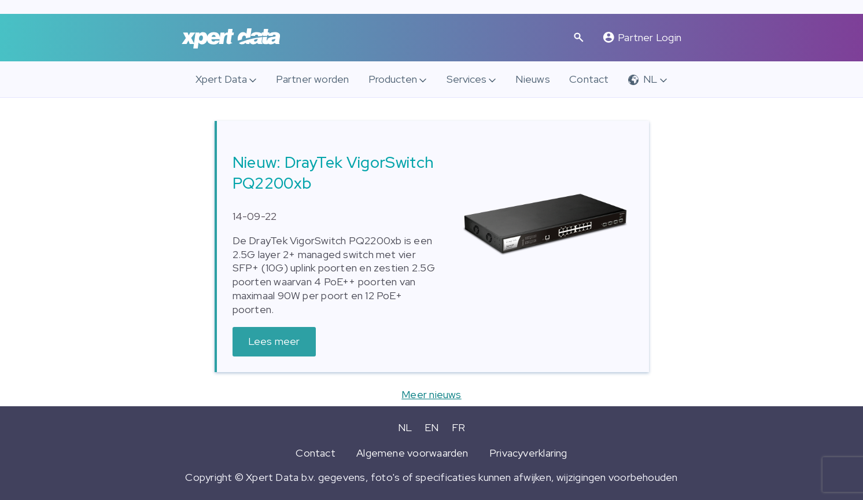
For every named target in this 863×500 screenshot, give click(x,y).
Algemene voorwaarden (412, 452)
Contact (589, 79)
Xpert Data (221, 79)
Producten (392, 79)
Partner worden (312, 79)
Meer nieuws (431, 394)
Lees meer (274, 341)
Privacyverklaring (528, 452)
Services (466, 79)
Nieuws (532, 79)
